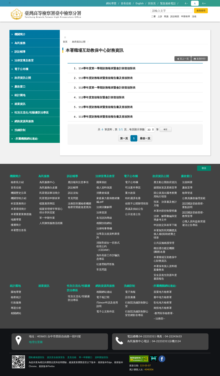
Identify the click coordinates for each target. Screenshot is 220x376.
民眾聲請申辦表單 (49, 198)
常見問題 (73, 198)
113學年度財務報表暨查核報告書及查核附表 (106, 78)
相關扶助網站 (104, 223)
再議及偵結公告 (134, 208)
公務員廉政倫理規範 (193, 198)
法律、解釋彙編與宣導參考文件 (165, 217)
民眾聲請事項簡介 (49, 192)
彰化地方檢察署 (163, 302)
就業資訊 (19, 103)
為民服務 (19, 43)
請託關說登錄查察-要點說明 (193, 205)
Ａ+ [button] (204, 3)
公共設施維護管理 (164, 242)
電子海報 (130, 291)
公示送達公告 (133, 214)
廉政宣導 (187, 187)
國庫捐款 (101, 182)
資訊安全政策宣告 (56, 357)
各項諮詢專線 (104, 217)
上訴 (160, 16)
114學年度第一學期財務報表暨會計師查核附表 (107, 68)
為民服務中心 (47, 182)
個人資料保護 (104, 187)
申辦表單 (185, 16)
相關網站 (16, 313)
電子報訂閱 (102, 297)
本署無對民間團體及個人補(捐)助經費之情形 (165, 234)
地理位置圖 (36, 342)
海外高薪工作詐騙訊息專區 (108, 257)
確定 (165, 129)
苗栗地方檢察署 (163, 291)
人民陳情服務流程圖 (51, 223)
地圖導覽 (16, 219)
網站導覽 (111, 3)
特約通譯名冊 (133, 198)
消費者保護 (102, 192)
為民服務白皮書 (48, 187)
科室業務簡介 (18, 203)
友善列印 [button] (201, 58)
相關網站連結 (104, 291)
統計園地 (19, 95)
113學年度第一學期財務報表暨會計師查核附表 (107, 87)
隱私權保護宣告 (36, 357)
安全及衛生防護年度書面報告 (165, 276)
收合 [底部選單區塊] (204, 168)
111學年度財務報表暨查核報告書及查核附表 (106, 116)
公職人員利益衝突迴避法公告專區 (193, 223)
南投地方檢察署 (163, 307)
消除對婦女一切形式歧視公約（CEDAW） (108, 246)
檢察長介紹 (17, 182)
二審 (153, 16)
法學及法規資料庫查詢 (108, 235)
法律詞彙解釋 (104, 207)
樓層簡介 (16, 224)
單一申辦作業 (47, 217)
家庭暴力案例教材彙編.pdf (108, 200)
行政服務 (16, 302)
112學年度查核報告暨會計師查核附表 (102, 97)
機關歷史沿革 (18, 192)
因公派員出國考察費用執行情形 (165, 194)
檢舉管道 (187, 192)
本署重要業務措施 (21, 214)
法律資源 (101, 212)
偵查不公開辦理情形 (136, 203)
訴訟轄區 (174, 16)
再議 (166, 16)
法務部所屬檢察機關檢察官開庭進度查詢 (79, 205)
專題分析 (16, 307)
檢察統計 (16, 297)
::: (9, 2)
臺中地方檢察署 (163, 297)
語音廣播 (130, 297)
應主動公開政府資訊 (165, 182)
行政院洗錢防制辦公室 (136, 304)
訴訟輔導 (19, 51)
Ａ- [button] (186, 3)
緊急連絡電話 (168, 3)
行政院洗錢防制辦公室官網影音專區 (136, 313)
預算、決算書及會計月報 (165, 203)
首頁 (65, 41)
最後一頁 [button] (145, 138)
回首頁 (152, 3)
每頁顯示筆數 (137, 129)
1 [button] (134, 138)
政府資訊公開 (22, 77)
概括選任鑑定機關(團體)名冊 (164, 250)
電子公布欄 (21, 68)
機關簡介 (19, 34)
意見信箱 (71, 357)
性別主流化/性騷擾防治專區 (31, 112)
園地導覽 (16, 291)
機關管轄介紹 (18, 198)
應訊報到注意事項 (78, 182)
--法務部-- (159, 318)
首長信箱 (126, 3)
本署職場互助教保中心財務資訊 (94, 50)
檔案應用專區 (47, 203)
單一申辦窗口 (85, 357)
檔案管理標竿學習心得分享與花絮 (51, 210)
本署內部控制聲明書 (165, 210)
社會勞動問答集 (105, 264)
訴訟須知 (73, 192)
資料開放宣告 (101, 357)
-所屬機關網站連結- (26, 138)
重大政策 (130, 192)
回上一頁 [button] (184, 58)
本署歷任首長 (18, 230)
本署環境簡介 (18, 208)
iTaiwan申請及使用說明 (107, 304)
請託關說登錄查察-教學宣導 (193, 214)
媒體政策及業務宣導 (165, 187)
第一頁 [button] (124, 138)
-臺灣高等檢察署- (164, 313)
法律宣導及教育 (24, 60)
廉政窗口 (19, 86)
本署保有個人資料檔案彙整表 (165, 267)
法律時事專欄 (104, 228)
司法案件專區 (133, 187)
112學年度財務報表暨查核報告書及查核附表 (106, 107)
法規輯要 (187, 182)
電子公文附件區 (105, 311)
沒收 (194, 16)
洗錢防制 (19, 130)
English (140, 3)
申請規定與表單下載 (165, 224)
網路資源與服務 (24, 121)
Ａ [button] (195, 3)
